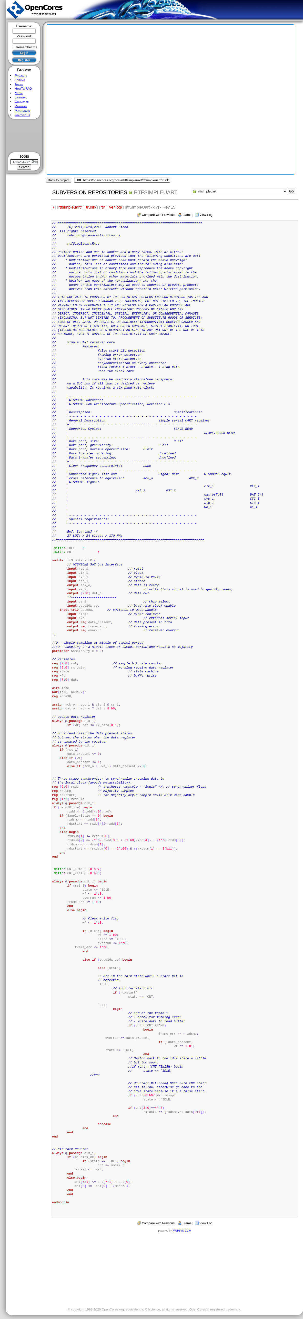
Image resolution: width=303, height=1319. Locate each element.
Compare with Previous (158, 215)
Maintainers (22, 110)
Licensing (21, 97)
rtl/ (103, 207)
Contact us (22, 115)
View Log (206, 215)
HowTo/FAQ (23, 88)
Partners (21, 106)
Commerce (22, 102)
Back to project (58, 180)
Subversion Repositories (89, 192)
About (19, 84)
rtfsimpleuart (155, 192)
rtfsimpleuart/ (70, 207)
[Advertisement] (24, 135)
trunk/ (91, 207)
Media (18, 93)
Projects (21, 75)
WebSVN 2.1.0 (182, 1230)
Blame (187, 215)
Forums (20, 80)
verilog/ (115, 207)
